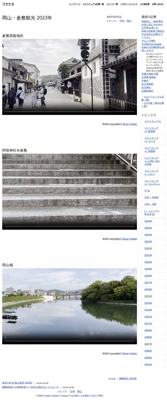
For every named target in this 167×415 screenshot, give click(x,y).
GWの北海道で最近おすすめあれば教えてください (153, 34)
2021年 (148, 255)
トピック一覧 (112, 4)
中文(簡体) (74, 396)
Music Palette (130, 124)
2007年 (148, 344)
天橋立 (145, 80)
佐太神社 (146, 87)
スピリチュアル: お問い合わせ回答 (152, 161)
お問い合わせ (157, 4)
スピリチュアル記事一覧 (93, 4)
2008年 (148, 337)
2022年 (148, 248)
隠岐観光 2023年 (128, 378)
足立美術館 (147, 84)
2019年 (148, 269)
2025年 (148, 228)
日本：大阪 (150, 204)
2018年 (148, 276)
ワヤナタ (8, 4)
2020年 (148, 262)
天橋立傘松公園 (150, 74)
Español (55, 396)
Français (64, 396)
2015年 (148, 296)
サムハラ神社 (149, 40)
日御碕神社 (147, 91)
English (47, 396)
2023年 (148, 241)
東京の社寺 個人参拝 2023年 (17, 383)
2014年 (148, 303)
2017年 (148, 282)
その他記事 (145, 4)
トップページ (74, 4)
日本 (122, 21)
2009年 (148, 330)
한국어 (94, 396)
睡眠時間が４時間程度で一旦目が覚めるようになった (30, 387)
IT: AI (147, 191)
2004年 (148, 364)
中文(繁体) (85, 396)
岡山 (129, 21)
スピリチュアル (152, 121)
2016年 (148, 289)
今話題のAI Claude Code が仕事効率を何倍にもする (153, 47)
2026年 (148, 221)
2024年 (148, 235)
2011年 (148, 323)
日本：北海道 (151, 197)
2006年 (148, 351)
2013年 (148, 310)
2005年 (148, 357)
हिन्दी (100, 396)
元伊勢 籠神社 (149, 77)
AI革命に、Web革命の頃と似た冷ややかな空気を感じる (152, 24)
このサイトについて (129, 4)
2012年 (148, 317)
